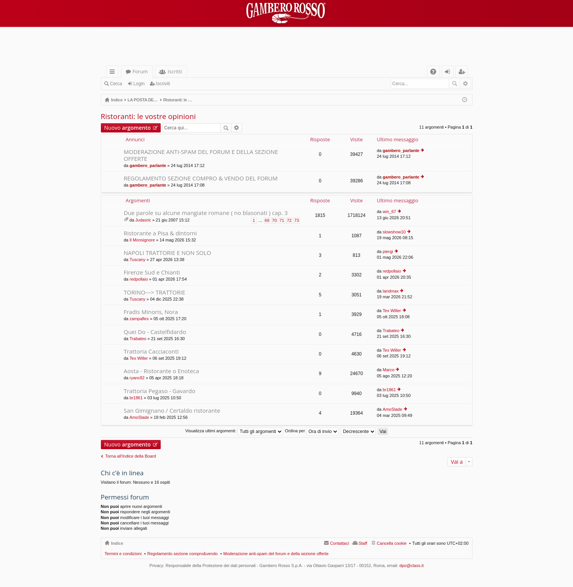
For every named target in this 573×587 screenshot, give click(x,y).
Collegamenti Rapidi (113, 73)
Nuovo (127, 127)
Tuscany (137, 259)
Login (139, 83)
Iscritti (175, 71)
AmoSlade (139, 417)
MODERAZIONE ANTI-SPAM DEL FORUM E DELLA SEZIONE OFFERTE (201, 155)
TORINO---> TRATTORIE (154, 292)
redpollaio (139, 279)
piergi (388, 251)
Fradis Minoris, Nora (151, 312)
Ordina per (312, 430)
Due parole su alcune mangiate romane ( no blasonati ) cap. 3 (206, 213)
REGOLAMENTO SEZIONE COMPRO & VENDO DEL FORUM (201, 178)
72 (289, 220)
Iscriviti (163, 83)
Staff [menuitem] (363, 543)
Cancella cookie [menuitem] (392, 543)
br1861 (136, 397)
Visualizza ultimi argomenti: (234, 430)
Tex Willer (392, 310)
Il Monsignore (142, 240)
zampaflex (139, 318)
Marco (389, 369)
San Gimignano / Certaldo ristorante (172, 410)
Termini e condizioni (123, 553)
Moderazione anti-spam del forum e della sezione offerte (275, 553)
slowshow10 (394, 232)
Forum (140, 71)
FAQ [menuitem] (435, 73)
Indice (117, 543)
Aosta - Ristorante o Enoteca (161, 371)
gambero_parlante (148, 165)
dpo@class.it (411, 565)
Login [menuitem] (449, 73)
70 (274, 220)
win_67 (389, 211)
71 (282, 220)
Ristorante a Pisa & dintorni (160, 233)
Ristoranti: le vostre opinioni (148, 116)
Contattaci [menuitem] (339, 543)
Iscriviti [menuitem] (463, 73)
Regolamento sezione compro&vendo (182, 553)
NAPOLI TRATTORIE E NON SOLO (167, 252)
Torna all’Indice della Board (130, 456)
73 (296, 220)
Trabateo (138, 338)
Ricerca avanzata (465, 83)
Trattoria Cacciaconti (151, 351)
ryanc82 (137, 377)
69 (267, 220)
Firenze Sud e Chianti (152, 272)
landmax (391, 291)
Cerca (116, 83)
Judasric (143, 220)
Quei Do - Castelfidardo (155, 332)
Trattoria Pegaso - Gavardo (160, 391)
